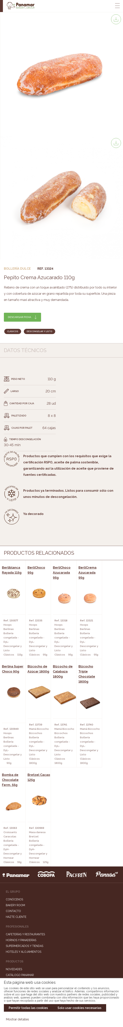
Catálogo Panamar (20, 878)
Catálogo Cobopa (19, 884)
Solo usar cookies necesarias (79, 1008)
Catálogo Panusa (19, 890)
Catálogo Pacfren (19, 895)
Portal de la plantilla (61, 954)
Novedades (14, 872)
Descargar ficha (19, 317)
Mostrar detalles (17, 1019)
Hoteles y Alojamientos (23, 855)
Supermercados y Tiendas (24, 849)
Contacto (13, 814)
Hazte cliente (16, 820)
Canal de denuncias (61, 966)
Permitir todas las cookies (28, 1008)
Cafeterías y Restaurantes (25, 837)
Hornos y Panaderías (21, 843)
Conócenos (14, 802)
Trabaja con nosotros (61, 942)
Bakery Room (15, 808)
